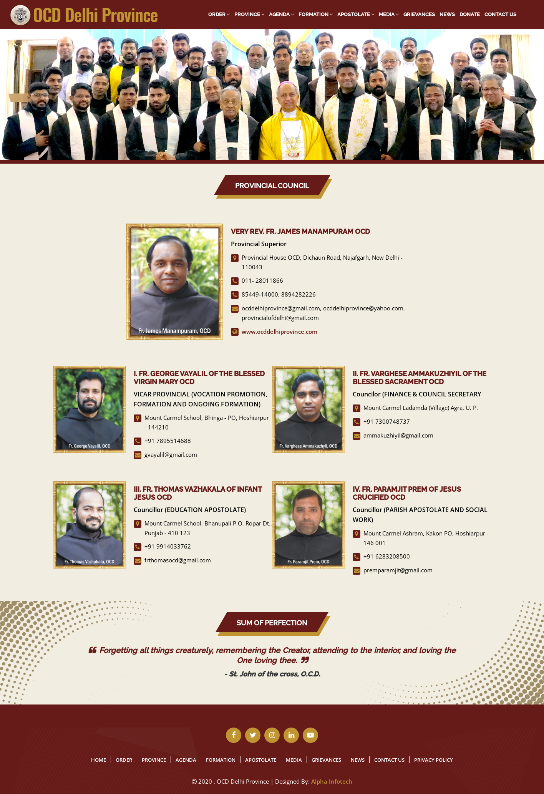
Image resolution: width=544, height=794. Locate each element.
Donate (469, 14)
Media (389, 14)
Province (249, 14)
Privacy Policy (433, 759)
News (447, 14)
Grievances (419, 14)
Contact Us (500, 14)
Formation (316, 14)
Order (219, 14)
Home (98, 759)
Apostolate (355, 14)
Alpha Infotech (331, 781)
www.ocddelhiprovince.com (279, 331)
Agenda (281, 14)
